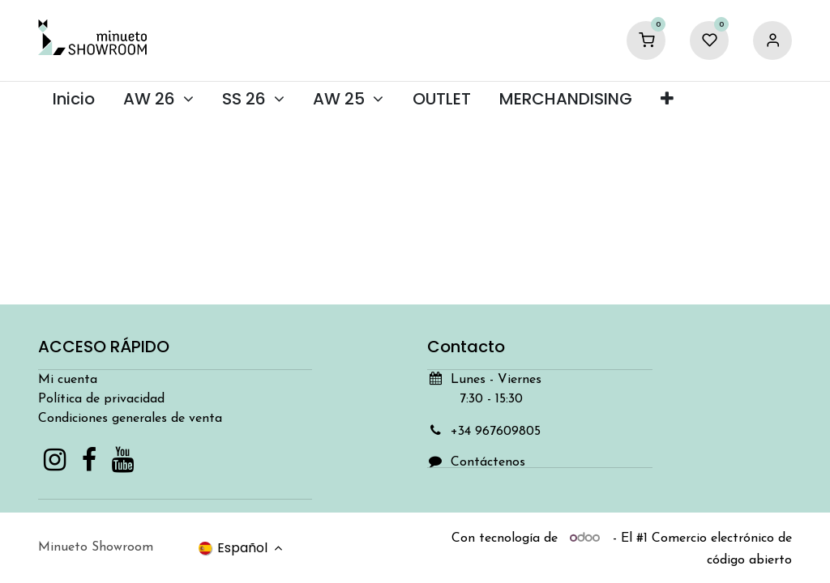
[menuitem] (73, 99)
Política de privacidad (101, 399)
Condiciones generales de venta (130, 418)
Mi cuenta (67, 379)
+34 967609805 (496, 431)
